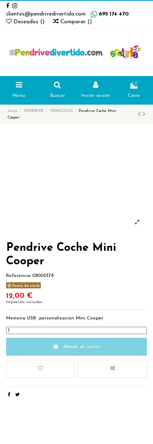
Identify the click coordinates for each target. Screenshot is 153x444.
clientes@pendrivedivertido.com (46, 14)
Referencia (18, 275)
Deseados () (26, 22)
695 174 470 (114, 14)
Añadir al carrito (76, 346)
